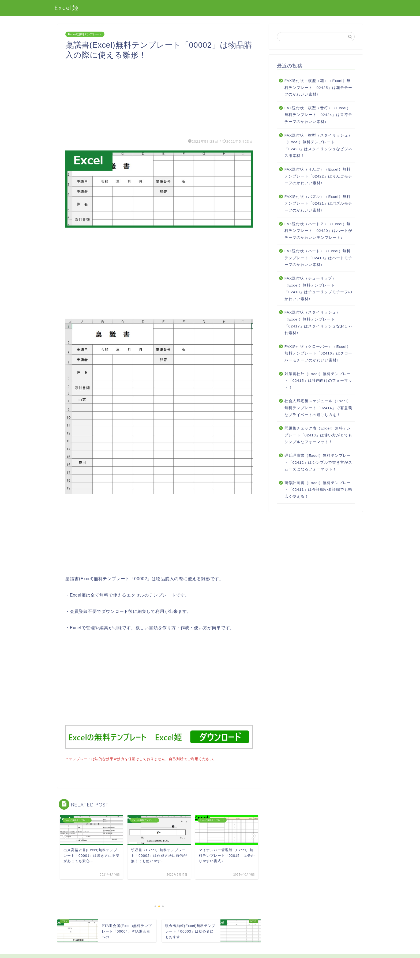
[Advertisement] (159, 97)
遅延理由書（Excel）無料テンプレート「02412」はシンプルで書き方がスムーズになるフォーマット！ (318, 462)
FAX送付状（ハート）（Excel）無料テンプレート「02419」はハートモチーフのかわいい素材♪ (318, 258)
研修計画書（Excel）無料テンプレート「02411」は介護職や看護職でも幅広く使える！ (318, 490)
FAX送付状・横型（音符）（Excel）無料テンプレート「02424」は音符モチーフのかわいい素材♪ (318, 115)
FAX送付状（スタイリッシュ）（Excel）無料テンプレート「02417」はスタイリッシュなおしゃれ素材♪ (318, 322)
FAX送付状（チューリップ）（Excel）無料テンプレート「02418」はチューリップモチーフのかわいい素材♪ (318, 288)
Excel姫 (67, 7)
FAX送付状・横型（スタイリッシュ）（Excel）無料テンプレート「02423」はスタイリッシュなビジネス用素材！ (318, 145)
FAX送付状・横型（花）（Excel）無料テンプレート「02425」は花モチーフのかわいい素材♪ (318, 87)
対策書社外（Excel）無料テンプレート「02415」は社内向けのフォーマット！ (318, 381)
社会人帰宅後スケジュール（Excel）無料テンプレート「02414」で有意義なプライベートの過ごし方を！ (318, 408)
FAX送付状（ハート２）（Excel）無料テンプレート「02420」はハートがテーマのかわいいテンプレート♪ (318, 231)
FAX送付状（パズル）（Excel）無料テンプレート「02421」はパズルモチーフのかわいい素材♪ (318, 203)
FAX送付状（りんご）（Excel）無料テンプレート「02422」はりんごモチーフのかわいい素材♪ (318, 176)
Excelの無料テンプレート (85, 34)
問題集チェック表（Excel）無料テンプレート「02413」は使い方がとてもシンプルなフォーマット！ (318, 435)
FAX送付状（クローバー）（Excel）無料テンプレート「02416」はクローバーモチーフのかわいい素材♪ (318, 353)
